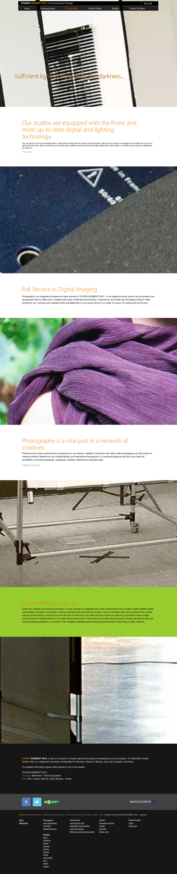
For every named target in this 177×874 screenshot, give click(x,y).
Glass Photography (50, 823)
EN (145, 3)
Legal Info (143, 815)
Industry (46, 866)
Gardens (46, 852)
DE (150, 3)
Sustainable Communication (80, 826)
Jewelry (46, 843)
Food (45, 861)
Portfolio (46, 835)
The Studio (47, 826)
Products (46, 846)
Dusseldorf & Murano (106, 823)
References (23, 823)
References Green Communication (82, 832)
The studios (27, 152)
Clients (131, 823)
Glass (45, 838)
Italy (24, 779)
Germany (26, 775)
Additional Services (50, 829)
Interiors (46, 849)
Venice (45, 855)
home (21, 820)
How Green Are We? (77, 823)
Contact (102, 826)
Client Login (133, 826)
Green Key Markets (77, 829)
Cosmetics (47, 840)
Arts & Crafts (47, 858)
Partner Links (104, 832)
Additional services (31, 465)
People (45, 864)
